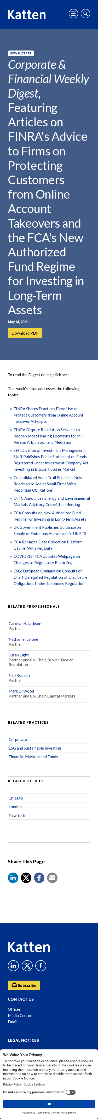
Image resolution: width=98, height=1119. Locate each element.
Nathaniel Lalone (23, 639)
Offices (14, 1009)
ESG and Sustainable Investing (35, 748)
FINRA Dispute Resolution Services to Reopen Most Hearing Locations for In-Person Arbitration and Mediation (48, 436)
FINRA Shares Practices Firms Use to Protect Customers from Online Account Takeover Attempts (48, 415)
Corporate (18, 739)
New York (17, 815)
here (66, 374)
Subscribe (23, 985)
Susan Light (19, 655)
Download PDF (24, 333)
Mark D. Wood (21, 691)
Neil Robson (19, 675)
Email (12, 1021)
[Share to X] (26, 878)
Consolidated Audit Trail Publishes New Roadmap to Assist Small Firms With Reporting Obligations (48, 483)
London (15, 806)
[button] (13, 878)
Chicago (16, 798)
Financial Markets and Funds (33, 756)
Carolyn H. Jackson (25, 623)
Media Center (20, 1015)
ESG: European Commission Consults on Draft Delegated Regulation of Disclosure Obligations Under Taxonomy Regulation (50, 577)
